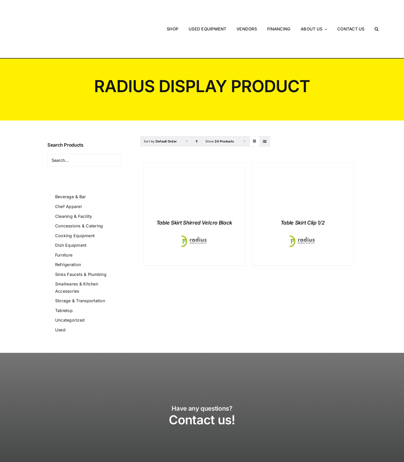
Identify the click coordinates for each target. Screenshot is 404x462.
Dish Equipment (70, 209)
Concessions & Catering (79, 190)
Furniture (63, 219)
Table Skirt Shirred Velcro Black (194, 187)
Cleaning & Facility (73, 181)
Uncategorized (70, 284)
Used (60, 294)
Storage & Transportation (80, 265)
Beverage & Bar (70, 161)
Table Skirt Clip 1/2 (303, 187)
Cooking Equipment (75, 200)
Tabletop (64, 275)
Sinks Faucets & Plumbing (80, 239)
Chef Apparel (68, 171)
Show (219, 106)
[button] (377, 11)
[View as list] (265, 106)
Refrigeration (68, 229)
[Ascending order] (197, 106)
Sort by (160, 106)
